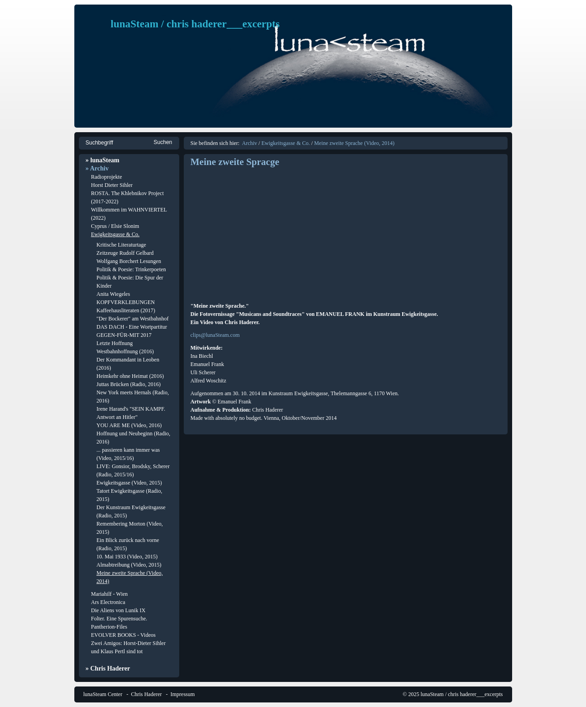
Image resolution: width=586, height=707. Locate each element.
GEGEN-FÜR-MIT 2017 (124, 335)
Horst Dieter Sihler (112, 185)
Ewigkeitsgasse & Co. (115, 234)
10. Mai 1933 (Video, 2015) (127, 556)
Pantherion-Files (109, 627)
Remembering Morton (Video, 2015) (130, 528)
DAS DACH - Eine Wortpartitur (132, 327)
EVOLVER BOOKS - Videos (123, 635)
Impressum (183, 694)
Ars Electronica (108, 602)
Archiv (249, 143)
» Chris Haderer (108, 668)
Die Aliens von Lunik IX (118, 610)
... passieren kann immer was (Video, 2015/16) (128, 454)
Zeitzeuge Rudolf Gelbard (125, 253)
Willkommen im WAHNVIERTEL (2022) (129, 213)
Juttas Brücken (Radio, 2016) (129, 384)
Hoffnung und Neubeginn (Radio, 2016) (134, 437)
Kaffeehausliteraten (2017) (126, 310)
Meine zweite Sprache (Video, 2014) (130, 577)
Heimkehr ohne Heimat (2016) (130, 376)
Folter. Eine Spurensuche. (119, 618)
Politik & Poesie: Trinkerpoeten (131, 269)
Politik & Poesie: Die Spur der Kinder (130, 281)
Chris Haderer (146, 694)
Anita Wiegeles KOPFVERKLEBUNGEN (126, 298)
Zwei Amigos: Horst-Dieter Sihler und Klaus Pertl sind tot (128, 647)
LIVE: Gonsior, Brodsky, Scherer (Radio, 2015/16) (133, 470)
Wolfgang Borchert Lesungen (129, 261)
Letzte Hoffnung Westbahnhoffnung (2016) (125, 347)
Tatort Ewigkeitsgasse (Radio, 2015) (129, 495)
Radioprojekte (106, 177)
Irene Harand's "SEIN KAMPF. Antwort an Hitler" (131, 413)
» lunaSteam (102, 160)
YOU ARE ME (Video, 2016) (129, 425)
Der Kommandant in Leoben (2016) (128, 363)
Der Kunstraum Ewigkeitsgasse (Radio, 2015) (131, 511)
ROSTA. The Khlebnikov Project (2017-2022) (127, 197)
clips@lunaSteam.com (215, 335)
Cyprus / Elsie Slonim (115, 226)
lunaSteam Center (103, 694)
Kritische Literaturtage (121, 245)
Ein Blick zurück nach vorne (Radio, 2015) (128, 544)
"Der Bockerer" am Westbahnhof (133, 318)
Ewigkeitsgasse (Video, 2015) (129, 483)
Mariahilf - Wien (109, 594)
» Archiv (97, 168)
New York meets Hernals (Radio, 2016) (133, 396)
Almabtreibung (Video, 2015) (129, 565)
